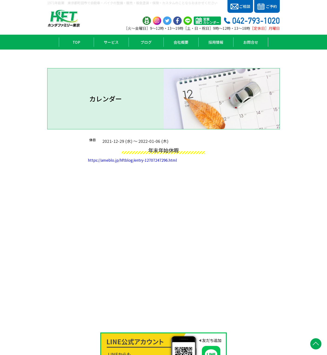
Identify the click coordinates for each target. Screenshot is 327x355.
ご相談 (240, 6)
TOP (76, 42)
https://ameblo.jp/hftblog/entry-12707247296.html (132, 160)
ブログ (146, 42)
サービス (111, 42)
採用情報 (215, 42)
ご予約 (267, 6)
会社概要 (181, 42)
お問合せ (250, 42)
